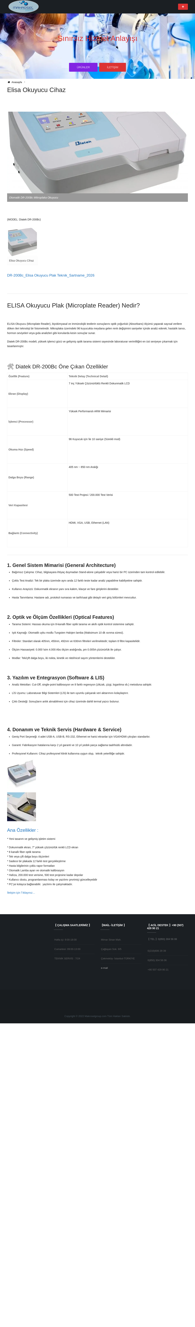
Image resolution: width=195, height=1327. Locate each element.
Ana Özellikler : (23, 1133)
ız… (32, 1196)
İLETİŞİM (112, 67)
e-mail (104, 1271)
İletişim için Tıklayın (18, 1196)
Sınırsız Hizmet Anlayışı (97, 38)
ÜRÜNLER (83, 67)
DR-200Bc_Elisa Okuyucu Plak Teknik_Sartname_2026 (52, 275)
